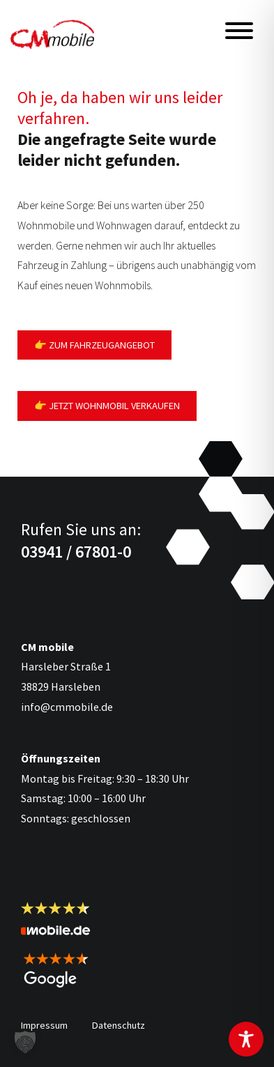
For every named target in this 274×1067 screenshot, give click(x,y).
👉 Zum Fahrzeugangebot (94, 345)
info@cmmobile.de (67, 707)
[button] (25, 1042)
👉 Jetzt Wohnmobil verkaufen (107, 405)
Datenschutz (118, 1025)
